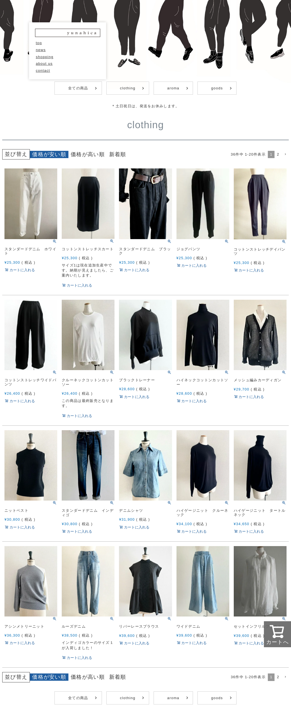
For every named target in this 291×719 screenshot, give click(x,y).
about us (44, 63)
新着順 (117, 154)
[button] (285, 154)
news (41, 50)
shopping (44, 57)
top (39, 43)
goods (217, 88)
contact (43, 70)
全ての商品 (78, 88)
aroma (173, 88)
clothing (127, 88)
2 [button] (278, 154)
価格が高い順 (88, 154)
